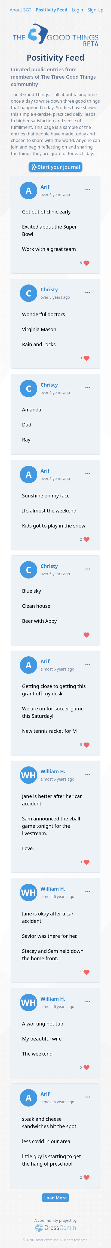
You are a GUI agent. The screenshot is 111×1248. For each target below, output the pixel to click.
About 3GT (20, 10)
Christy (49, 289)
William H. (53, 771)
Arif (45, 186)
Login (77, 10)
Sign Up (95, 10)
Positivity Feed (51, 10)
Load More (55, 1198)
